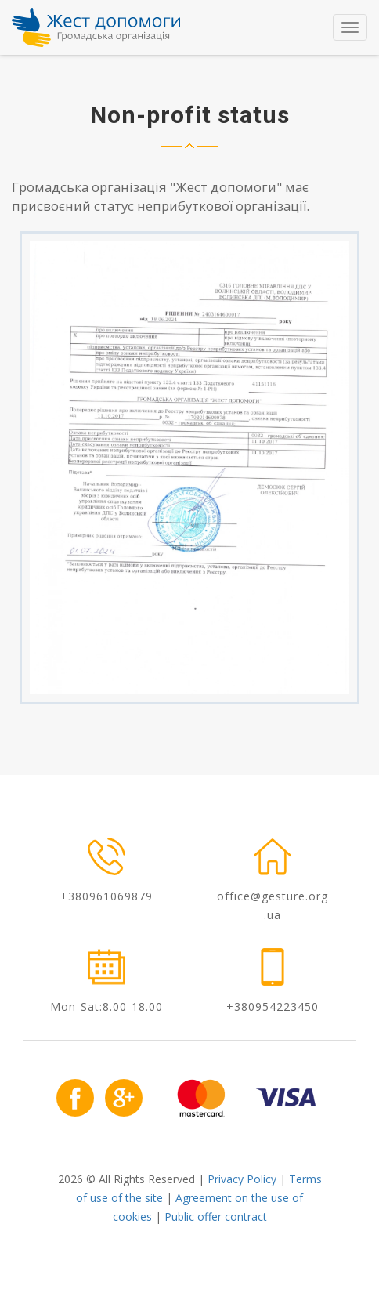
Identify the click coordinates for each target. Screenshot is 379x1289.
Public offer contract (215, 1216)
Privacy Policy (242, 1178)
